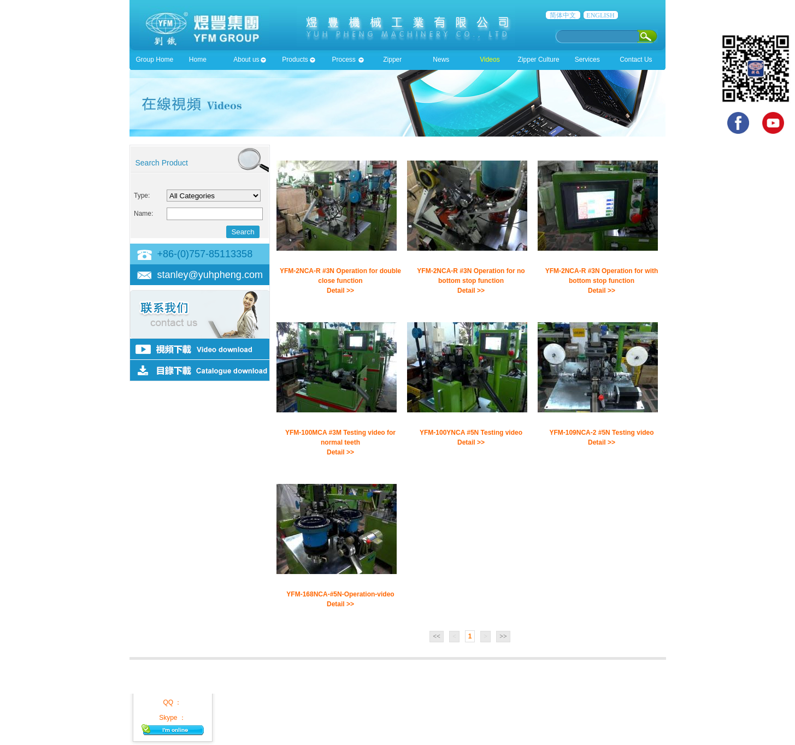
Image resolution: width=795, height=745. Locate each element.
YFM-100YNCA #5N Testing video (471, 432)
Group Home (155, 59)
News (441, 59)
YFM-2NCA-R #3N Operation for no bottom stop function (471, 276)
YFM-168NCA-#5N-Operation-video (340, 594)
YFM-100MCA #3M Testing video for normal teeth (340, 437)
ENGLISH (600, 15)
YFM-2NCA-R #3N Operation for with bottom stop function (601, 276)
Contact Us (636, 59)
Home (198, 59)
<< (436, 636)
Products (295, 59)
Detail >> (340, 290)
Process (343, 59)
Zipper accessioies (392, 63)
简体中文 (563, 15)
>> (503, 636)
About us (246, 59)
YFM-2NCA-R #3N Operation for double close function (340, 276)
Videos (489, 59)
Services (587, 59)
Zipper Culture (539, 59)
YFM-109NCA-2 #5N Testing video (601, 432)
